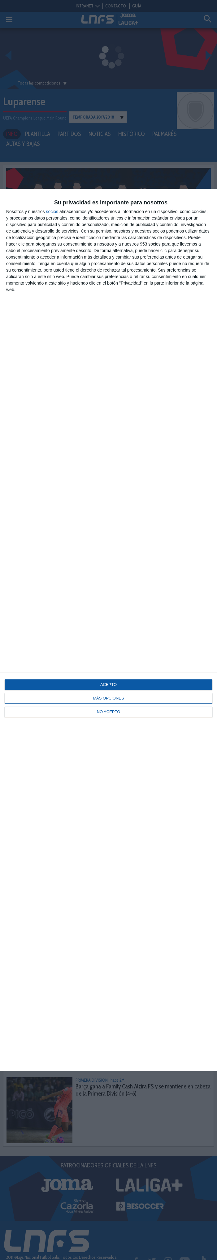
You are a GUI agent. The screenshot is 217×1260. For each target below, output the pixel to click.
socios (52, 211)
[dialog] (108, 630)
